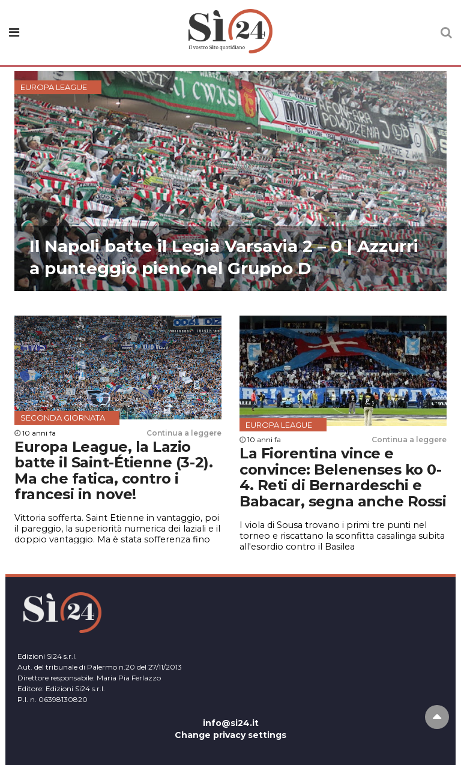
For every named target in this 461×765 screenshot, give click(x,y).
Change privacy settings (230, 735)
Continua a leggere (183, 432)
